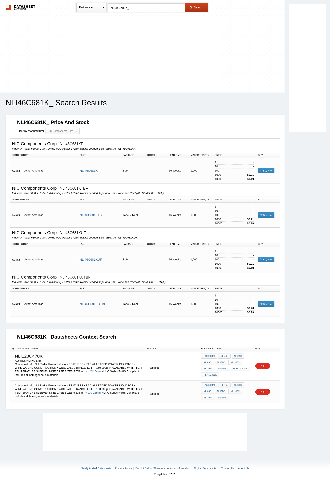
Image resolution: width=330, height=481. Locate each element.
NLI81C (237, 357)
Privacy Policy (123, 466)
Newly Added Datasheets (96, 466)
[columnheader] (77, 348)
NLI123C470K (239, 368)
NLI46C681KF (90, 170)
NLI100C (234, 363)
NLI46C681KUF (91, 259)
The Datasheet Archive (20, 7)
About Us (243, 466)
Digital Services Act (205, 466)
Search (196, 7)
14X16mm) (209, 357)
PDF (262, 366)
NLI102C (208, 368)
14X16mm (94, 371)
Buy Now (266, 170)
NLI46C (224, 357)
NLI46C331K (210, 374)
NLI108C (222, 368)
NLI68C (207, 363)
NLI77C (221, 363)
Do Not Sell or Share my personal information (162, 466)
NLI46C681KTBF (92, 215)
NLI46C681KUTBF (93, 304)
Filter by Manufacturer (30, 131)
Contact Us (227, 466)
